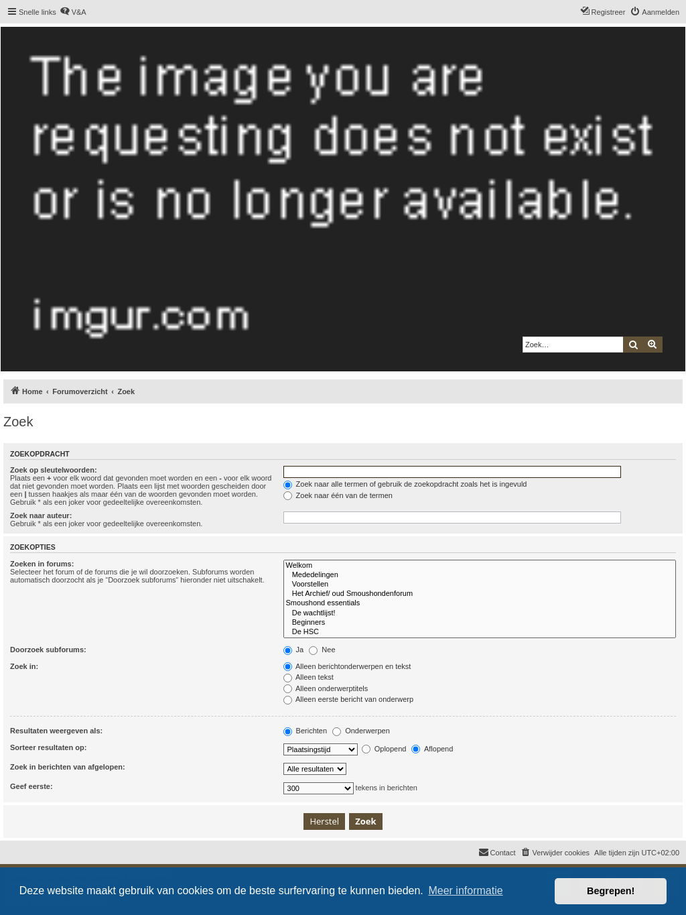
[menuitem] (73, 12)
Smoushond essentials (480, 603)
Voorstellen (480, 584)
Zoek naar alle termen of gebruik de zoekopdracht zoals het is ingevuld (405, 484)
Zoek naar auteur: (41, 515)
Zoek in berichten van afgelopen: (67, 767)
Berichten (305, 731)
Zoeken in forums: (42, 564)
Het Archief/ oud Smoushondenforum (480, 594)
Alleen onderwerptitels (325, 688)
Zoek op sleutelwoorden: (53, 470)
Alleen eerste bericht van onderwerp (348, 699)
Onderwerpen (361, 731)
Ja (293, 650)
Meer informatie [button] (465, 890)
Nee (322, 650)
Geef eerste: (31, 786)
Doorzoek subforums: (48, 650)
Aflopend (432, 749)
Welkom (480, 565)
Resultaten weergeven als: (56, 731)
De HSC (480, 632)
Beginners (480, 622)
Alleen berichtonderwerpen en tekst (347, 666)
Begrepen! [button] (610, 891)
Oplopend (384, 749)
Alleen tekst (308, 677)
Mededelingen (480, 575)
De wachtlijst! (480, 613)
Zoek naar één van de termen (338, 495)
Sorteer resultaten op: (48, 747)
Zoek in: (24, 666)
